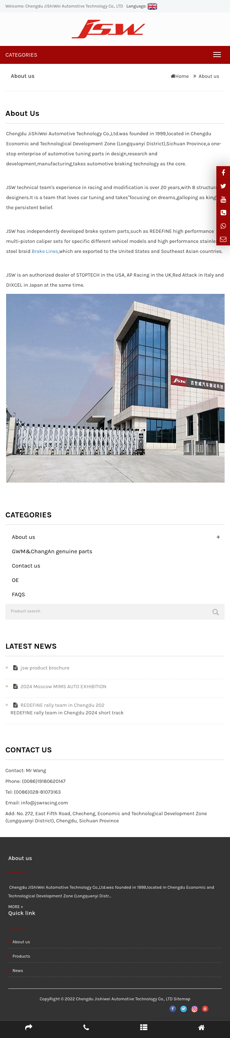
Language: (141, 6)
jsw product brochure (39, 668)
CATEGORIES (21, 54)
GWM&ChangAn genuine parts (52, 551)
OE (15, 580)
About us (209, 76)
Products (19, 956)
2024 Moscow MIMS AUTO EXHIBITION (58, 687)
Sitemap (182, 998)
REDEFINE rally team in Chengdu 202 (57, 705)
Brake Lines (45, 251)
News (15, 970)
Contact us (26, 565)
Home (182, 76)
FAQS (18, 594)
